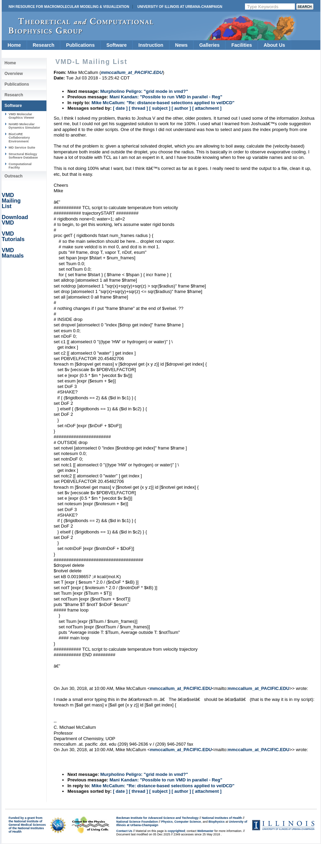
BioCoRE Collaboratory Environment (19, 137)
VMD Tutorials (13, 236)
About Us (274, 45)
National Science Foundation (137, 821)
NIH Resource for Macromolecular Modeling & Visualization (69, 7)
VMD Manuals (13, 253)
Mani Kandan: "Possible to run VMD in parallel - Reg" (165, 96)
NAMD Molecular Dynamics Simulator (24, 125)
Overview (13, 73)
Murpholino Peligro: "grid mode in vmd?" (144, 91)
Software (116, 45)
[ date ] (120, 108)
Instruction (150, 45)
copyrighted (176, 831)
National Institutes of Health (222, 818)
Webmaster (205, 831)
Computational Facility (20, 165)
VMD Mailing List (11, 200)
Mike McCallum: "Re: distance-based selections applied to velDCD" (163, 102)
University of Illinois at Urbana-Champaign (179, 7)
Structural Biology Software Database (23, 155)
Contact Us (124, 831)
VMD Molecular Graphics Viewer (21, 115)
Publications (80, 45)
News (181, 45)
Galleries (209, 45)
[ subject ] (159, 108)
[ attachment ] (207, 108)
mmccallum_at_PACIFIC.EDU (181, 688)
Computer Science (187, 821)
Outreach (13, 176)
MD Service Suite (22, 147)
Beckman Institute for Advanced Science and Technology (157, 818)
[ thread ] (138, 108)
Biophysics (216, 821)
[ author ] (181, 108)
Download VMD (15, 220)
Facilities (241, 45)
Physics (167, 821)
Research (43, 45)
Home (14, 45)
